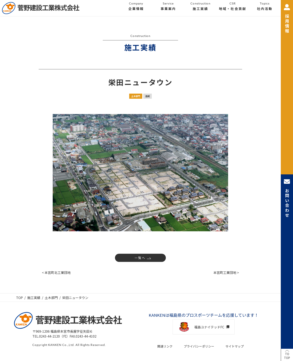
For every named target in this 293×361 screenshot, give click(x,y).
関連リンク (165, 346)
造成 (147, 96)
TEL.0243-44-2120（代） (51, 336)
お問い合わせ (287, 198)
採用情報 (287, 19)
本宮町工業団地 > (226, 272)
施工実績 (33, 297)
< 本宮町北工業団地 (56, 272)
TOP (19, 297)
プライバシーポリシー (199, 346)
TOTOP (287, 356)
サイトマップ (234, 346)
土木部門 (135, 96)
